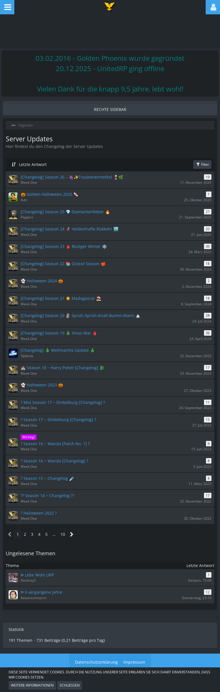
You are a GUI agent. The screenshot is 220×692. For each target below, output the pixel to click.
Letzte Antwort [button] (33, 164)
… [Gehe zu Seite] (54, 534)
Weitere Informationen (32, 685)
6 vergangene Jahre (43, 592)
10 (62, 534)
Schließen (70, 685)
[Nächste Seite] (72, 534)
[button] (7, 7)
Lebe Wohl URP (39, 575)
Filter (202, 164)
